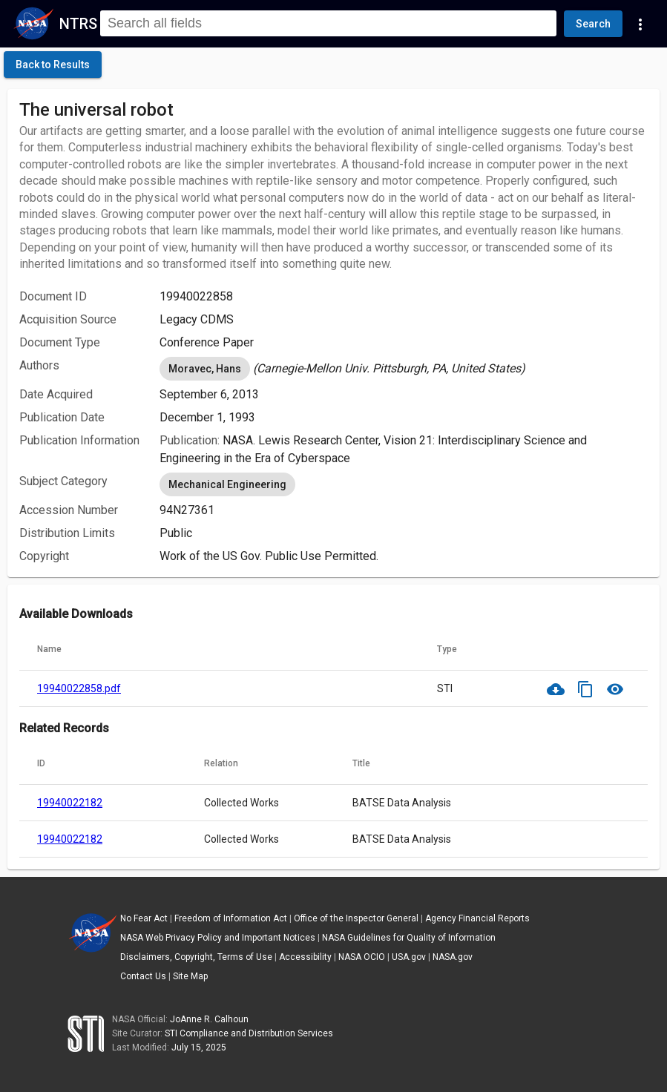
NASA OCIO (361, 957)
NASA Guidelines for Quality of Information (409, 938)
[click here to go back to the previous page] (53, 64)
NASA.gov (453, 957)
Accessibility (305, 957)
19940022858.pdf (79, 688)
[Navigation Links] (640, 24)
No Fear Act (144, 918)
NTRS (78, 24)
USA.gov (409, 957)
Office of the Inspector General (356, 918)
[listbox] (404, 369)
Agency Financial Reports (477, 918)
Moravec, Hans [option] (205, 369)
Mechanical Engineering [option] (227, 484)
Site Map (190, 976)
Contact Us (143, 976)
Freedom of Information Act (230, 918)
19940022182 (69, 803)
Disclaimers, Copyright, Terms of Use (196, 957)
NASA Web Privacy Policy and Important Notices (217, 938)
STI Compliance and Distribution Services (249, 1033)
